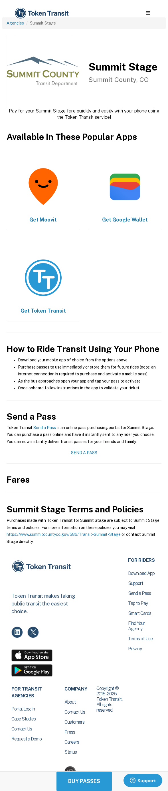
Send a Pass (44, 427)
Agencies (15, 23)
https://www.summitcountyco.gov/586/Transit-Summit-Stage (64, 534)
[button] (148, 13)
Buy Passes (84, 781)
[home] (41, 13)
